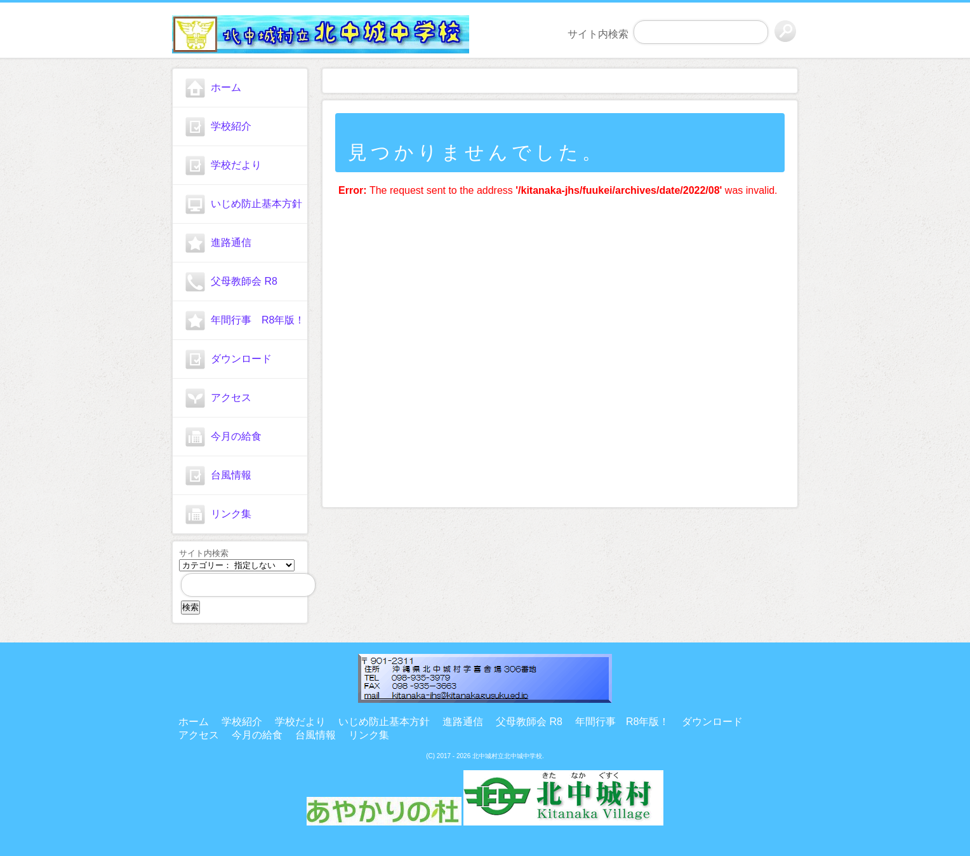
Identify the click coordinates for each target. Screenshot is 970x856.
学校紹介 (231, 126)
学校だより (236, 165)
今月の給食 (236, 436)
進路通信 (231, 242)
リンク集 (231, 513)
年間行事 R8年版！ (258, 320)
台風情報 (231, 475)
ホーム (226, 87)
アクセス (231, 397)
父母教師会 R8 (244, 281)
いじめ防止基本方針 (256, 203)
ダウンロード (241, 358)
